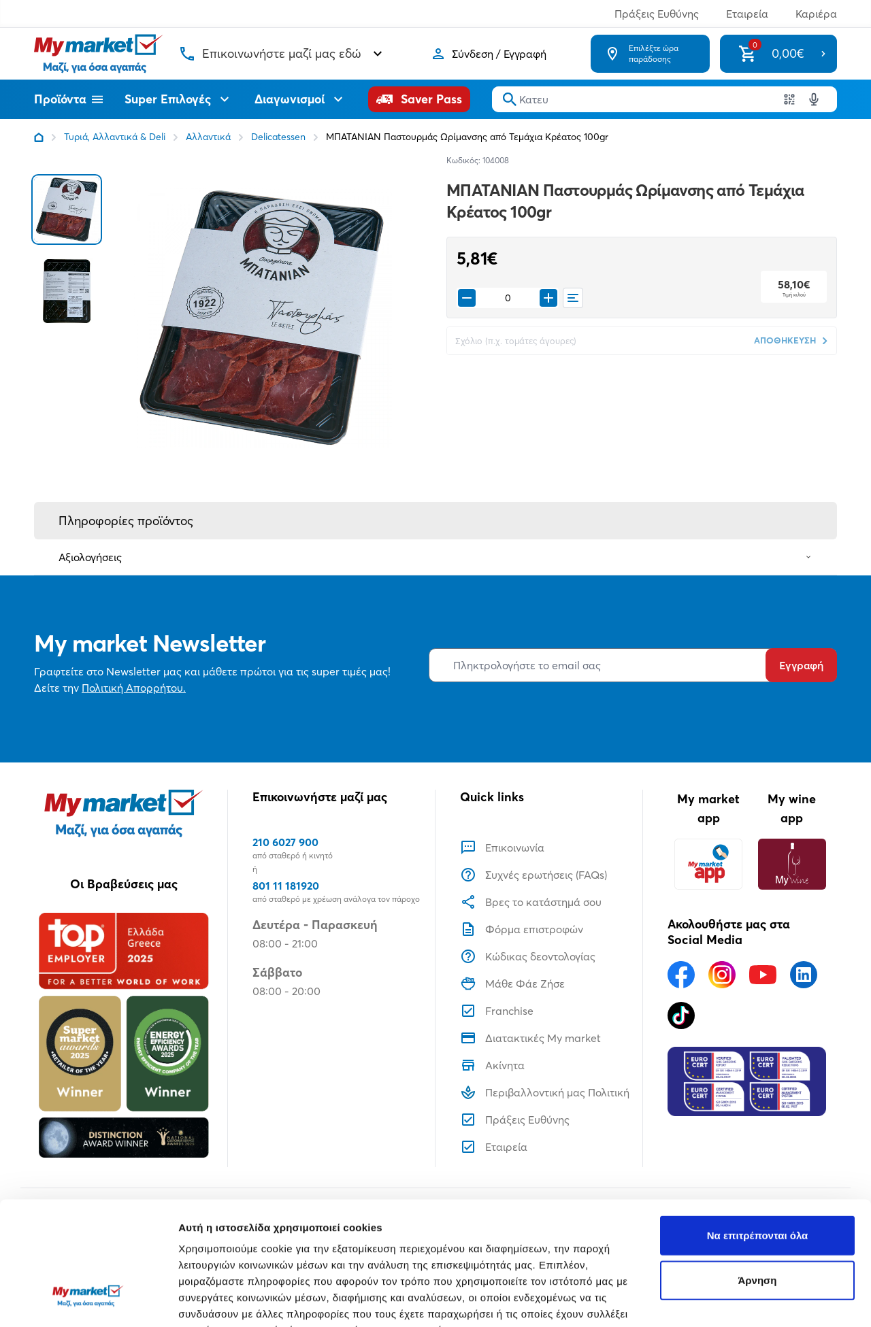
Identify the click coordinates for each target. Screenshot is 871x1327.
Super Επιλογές (179, 99)
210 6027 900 (285, 842)
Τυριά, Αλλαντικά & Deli (114, 137)
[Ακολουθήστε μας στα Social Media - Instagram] (722, 974)
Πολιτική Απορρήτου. (134, 687)
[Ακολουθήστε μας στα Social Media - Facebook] (681, 974)
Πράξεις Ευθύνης (656, 13)
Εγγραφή (801, 665)
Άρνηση (757, 1174)
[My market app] (708, 864)
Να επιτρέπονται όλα (757, 1129)
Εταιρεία (747, 13)
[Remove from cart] (467, 298)
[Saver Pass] (419, 99)
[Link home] (39, 137)
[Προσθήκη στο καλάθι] (548, 298)
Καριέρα (816, 13)
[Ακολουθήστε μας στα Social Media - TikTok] (681, 1015)
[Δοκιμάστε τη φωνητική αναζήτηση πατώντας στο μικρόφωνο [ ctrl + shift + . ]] (814, 99)
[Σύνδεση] (488, 54)
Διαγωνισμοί (300, 99)
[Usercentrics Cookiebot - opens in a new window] (88, 1300)
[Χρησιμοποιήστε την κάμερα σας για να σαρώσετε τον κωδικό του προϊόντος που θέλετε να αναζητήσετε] (789, 99)
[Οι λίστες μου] (573, 298)
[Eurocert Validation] (747, 1081)
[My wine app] (791, 864)
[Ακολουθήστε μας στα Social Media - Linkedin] (803, 974)
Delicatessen (278, 137)
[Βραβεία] (123, 1035)
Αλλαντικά (208, 137)
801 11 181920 (285, 885)
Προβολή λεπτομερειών (236, 1300)
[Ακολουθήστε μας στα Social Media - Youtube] (762, 974)
